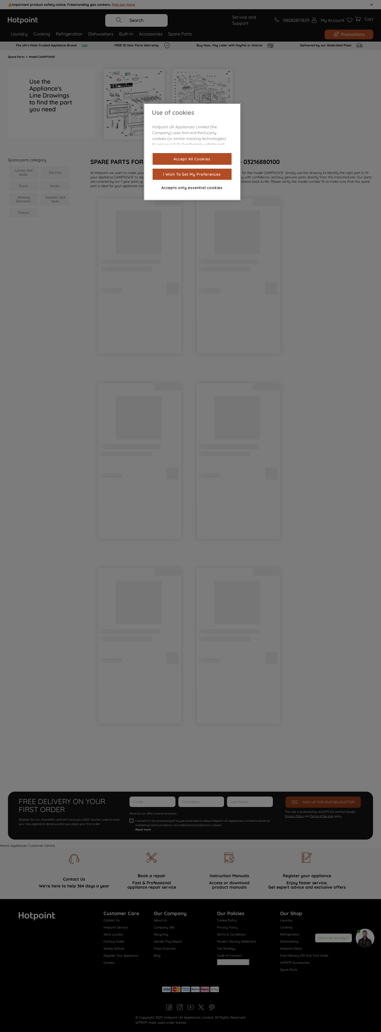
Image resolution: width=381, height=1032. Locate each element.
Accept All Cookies (191, 158)
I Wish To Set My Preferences (192, 174)
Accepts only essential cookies (192, 187)
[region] (192, 151)
